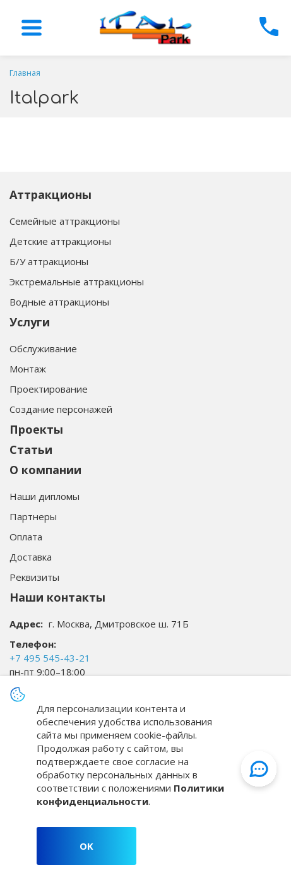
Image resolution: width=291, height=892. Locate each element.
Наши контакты (57, 597)
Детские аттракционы (60, 241)
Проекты (36, 429)
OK (86, 846)
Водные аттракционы (59, 301)
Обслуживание (43, 348)
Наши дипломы (44, 496)
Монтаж (27, 368)
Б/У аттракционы (48, 261)
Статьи (30, 449)
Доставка (30, 556)
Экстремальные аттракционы (76, 281)
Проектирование (48, 389)
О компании (45, 469)
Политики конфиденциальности (130, 794)
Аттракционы (50, 194)
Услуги (29, 322)
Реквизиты (34, 577)
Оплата (25, 536)
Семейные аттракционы (64, 221)
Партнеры (33, 516)
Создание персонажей (60, 409)
